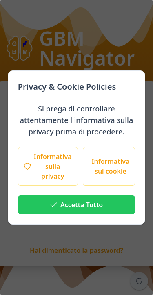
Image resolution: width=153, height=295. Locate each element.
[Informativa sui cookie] (109, 166)
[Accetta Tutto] (76, 204)
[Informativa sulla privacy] (48, 166)
